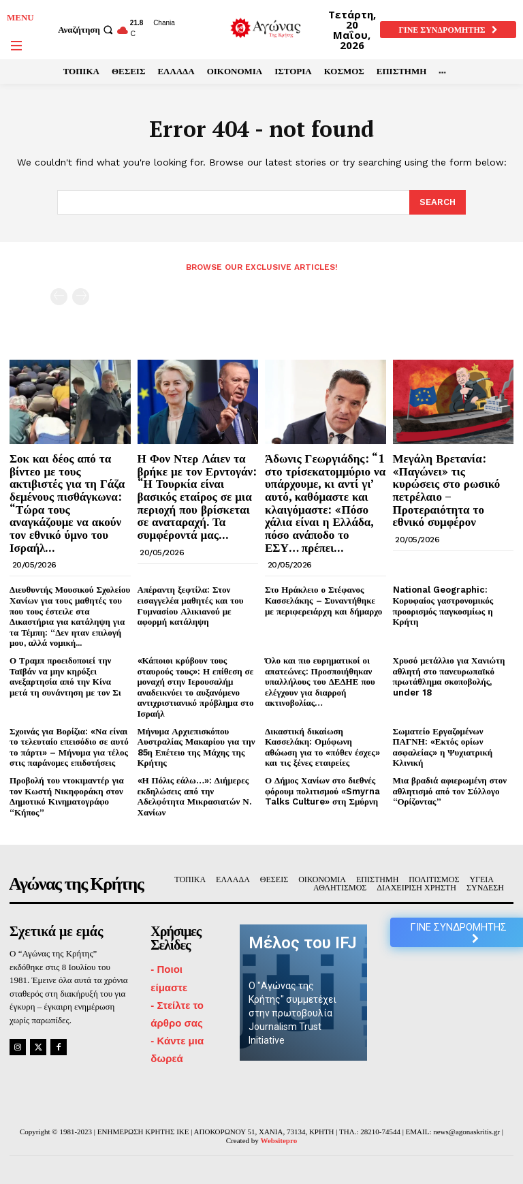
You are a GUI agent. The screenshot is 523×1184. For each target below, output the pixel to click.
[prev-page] (58, 296)
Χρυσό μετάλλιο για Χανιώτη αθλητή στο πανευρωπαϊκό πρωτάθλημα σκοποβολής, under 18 (449, 676)
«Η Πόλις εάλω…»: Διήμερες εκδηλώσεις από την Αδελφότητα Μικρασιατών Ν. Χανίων (194, 796)
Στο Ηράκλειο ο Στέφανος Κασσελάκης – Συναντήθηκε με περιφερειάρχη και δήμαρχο (323, 600)
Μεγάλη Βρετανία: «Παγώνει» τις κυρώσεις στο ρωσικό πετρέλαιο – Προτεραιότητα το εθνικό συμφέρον (447, 489)
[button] (87, 29)
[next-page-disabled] (80, 296)
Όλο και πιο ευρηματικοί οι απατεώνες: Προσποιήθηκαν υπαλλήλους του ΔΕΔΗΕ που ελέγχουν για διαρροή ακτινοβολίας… (320, 681)
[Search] (437, 202)
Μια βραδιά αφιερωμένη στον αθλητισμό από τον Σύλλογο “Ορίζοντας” (450, 791)
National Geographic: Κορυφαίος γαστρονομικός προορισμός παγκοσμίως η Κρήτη (443, 606)
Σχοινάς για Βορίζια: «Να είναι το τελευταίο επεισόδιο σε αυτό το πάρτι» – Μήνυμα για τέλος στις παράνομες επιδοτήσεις (69, 747)
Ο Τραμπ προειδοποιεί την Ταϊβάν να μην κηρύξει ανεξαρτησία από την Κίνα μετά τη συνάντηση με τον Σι (65, 676)
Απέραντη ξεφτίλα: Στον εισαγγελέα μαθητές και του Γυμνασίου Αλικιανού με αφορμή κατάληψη (191, 606)
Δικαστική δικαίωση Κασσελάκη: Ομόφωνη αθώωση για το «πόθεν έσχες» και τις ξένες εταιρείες (322, 747)
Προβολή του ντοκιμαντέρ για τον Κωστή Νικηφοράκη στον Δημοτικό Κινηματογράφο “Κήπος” (67, 796)
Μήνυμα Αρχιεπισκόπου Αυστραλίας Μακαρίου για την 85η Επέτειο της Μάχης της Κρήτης (196, 747)
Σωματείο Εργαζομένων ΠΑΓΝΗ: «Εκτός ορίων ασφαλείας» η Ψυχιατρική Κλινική (443, 747)
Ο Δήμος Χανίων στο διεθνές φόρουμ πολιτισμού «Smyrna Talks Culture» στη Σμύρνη (322, 791)
